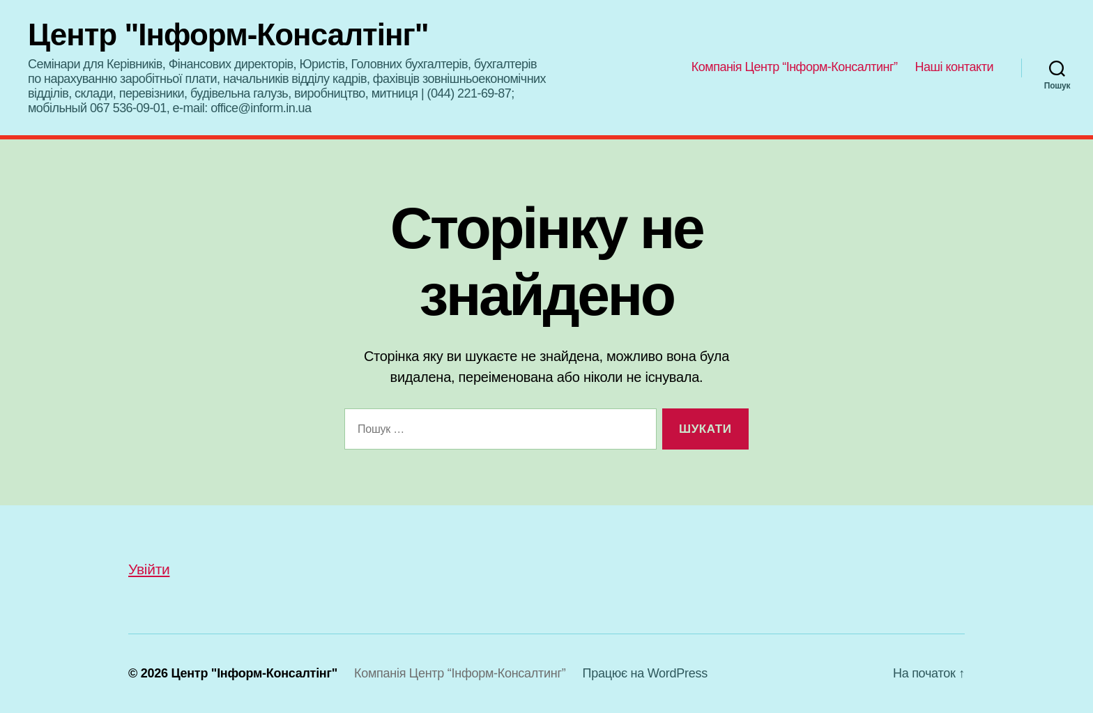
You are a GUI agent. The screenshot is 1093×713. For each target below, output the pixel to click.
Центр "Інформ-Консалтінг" (228, 35)
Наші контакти (954, 67)
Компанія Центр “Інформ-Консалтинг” (794, 67)
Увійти (148, 569)
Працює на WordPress (645, 673)
